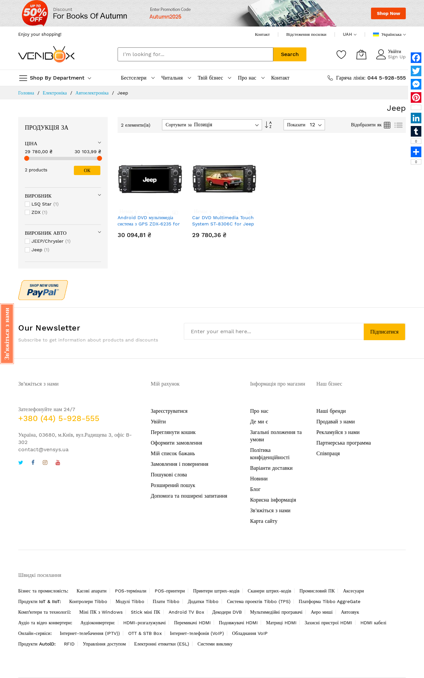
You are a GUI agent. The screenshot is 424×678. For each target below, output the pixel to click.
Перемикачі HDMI (192, 622)
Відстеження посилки (306, 34)
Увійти (394, 51)
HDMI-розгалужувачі (144, 622)
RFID (69, 644)
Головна (26, 92)
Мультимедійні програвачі (276, 612)
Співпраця (328, 453)
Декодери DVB (227, 612)
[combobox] (195, 54)
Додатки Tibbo (203, 601)
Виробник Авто (46, 233)
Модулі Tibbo (130, 601)
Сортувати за (179, 124)
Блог (255, 489)
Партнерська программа (343, 443)
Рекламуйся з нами (337, 432)
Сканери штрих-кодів (269, 590)
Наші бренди (331, 411)
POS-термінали (130, 590)
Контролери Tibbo (88, 601)
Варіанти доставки (271, 468)
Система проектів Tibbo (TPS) (258, 601)
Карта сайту (263, 521)
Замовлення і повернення (179, 464)
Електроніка (55, 92)
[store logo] (46, 54)
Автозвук (350, 612)
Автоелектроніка (92, 92)
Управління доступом (104, 644)
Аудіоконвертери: (97, 622)
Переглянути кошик (173, 432)
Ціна (31, 144)
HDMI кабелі (373, 622)
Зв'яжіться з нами (270, 510)
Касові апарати (91, 590)
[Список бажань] (341, 54)
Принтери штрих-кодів (216, 590)
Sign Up (397, 56)
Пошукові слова (169, 474)
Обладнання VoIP (250, 633)
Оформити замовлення (176, 443)
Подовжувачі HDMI (238, 622)
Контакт (262, 34)
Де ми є (259, 421)
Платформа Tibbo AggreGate (329, 601)
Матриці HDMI (281, 622)
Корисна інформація (273, 500)
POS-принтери (170, 590)
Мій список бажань (173, 453)
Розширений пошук (173, 485)
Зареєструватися (169, 411)
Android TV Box (186, 612)
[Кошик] (361, 54)
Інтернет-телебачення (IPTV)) (90, 633)
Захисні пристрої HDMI (328, 622)
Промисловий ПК (317, 590)
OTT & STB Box (145, 633)
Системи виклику (215, 644)
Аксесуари (353, 590)
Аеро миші (322, 612)
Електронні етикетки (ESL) (161, 644)
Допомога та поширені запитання (189, 496)
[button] (7, 333)
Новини (259, 478)
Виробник (38, 196)
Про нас (259, 411)
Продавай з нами (335, 421)
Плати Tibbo (166, 601)
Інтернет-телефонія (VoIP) (197, 633)
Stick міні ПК (145, 612)
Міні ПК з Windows (101, 612)
